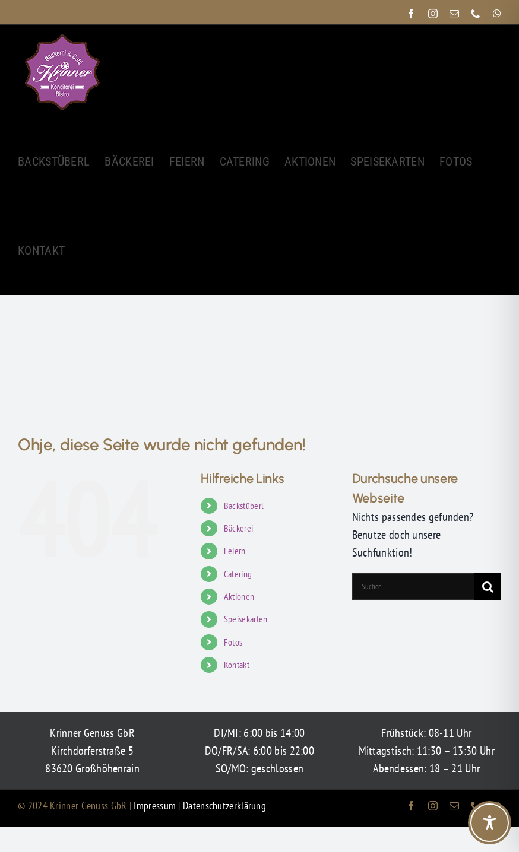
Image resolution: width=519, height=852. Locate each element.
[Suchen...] (413, 586)
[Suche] (487, 586)
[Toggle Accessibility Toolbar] (489, 822)
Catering (238, 574)
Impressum (156, 805)
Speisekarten (246, 619)
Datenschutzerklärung (224, 805)
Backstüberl (244, 505)
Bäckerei (238, 528)
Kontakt (236, 664)
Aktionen (239, 596)
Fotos (233, 642)
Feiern (235, 551)
